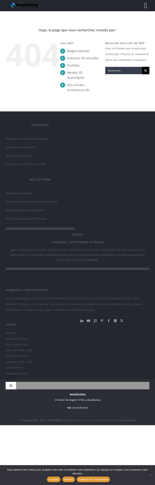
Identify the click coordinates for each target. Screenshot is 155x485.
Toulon (138, 304)
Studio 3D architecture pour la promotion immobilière (90, 420)
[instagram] (95, 320)
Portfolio (73, 65)
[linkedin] (81, 320)
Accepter (54, 479)
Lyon (137, 298)
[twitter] (121, 320)
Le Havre (29, 310)
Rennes (105, 304)
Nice (65, 304)
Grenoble (117, 304)
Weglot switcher (78, 51)
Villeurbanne (63, 310)
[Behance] (115, 320)
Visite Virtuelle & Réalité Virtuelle (26, 218)
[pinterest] (101, 320)
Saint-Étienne (14, 310)
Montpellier (91, 304)
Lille (34, 304)
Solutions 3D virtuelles (83, 58)
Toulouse (55, 304)
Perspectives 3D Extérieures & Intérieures (32, 201)
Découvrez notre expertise (82, 259)
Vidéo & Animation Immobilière (25, 210)
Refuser (68, 479)
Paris (129, 298)
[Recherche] (145, 70)
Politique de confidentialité (93, 479)
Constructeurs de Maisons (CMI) (26, 164)
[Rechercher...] (123, 70)
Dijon (39, 310)
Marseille (11, 304)
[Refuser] (150, 475)
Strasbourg (76, 304)
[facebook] (108, 320)
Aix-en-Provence (85, 310)
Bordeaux (25, 304)
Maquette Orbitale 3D (19, 193)
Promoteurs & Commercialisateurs (27, 138)
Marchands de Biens (18, 155)
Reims (128, 304)
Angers (48, 310)
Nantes (43, 304)
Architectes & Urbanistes (21, 147)
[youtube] (88, 320)
